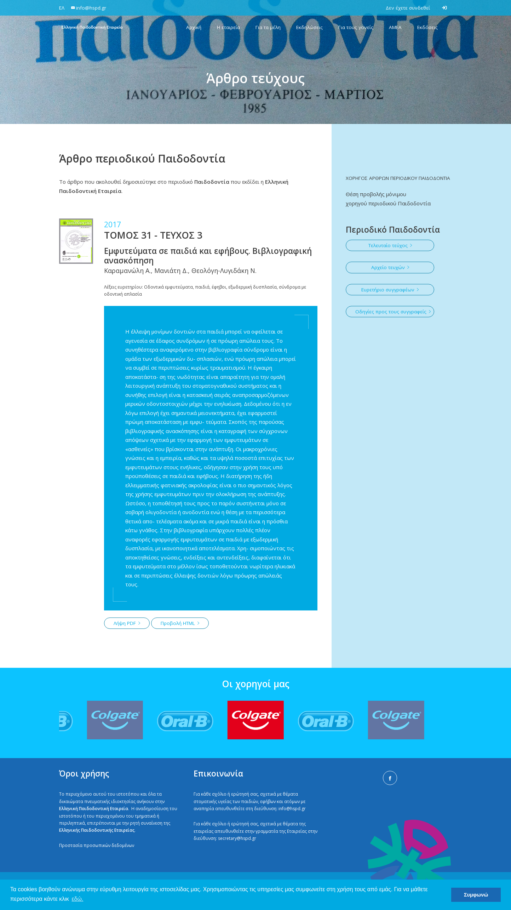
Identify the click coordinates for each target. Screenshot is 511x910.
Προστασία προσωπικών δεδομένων (96, 845)
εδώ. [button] (77, 899)
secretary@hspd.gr (237, 838)
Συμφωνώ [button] (476, 895)
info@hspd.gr (292, 809)
